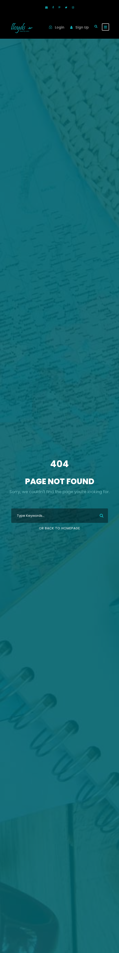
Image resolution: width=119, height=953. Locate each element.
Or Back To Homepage (59, 528)
